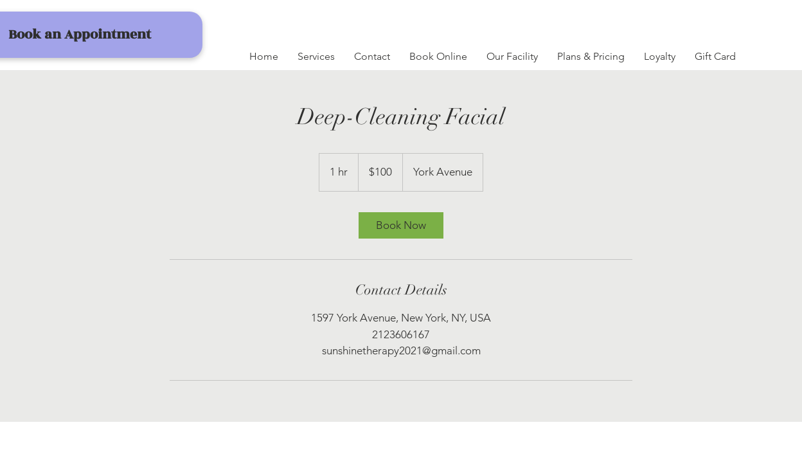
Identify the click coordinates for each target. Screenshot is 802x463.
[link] (401, 225)
